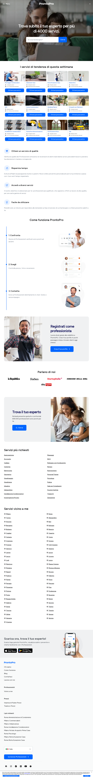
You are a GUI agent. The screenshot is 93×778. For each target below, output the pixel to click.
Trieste (50, 610)
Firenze (7, 545)
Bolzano (8, 529)
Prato (7, 595)
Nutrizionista (51, 471)
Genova (8, 549)
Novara (50, 572)
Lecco (7, 556)
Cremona (8, 541)
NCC (49, 459)
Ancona (7, 522)
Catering (7, 467)
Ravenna (50, 595)
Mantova (8, 564)
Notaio (49, 467)
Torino (7, 518)
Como (49, 537)
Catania (8, 537)
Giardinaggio (8, 478)
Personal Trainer (52, 474)
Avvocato (7, 459)
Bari (48, 522)
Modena (8, 568)
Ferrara (49, 541)
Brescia (50, 529)
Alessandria (51, 518)
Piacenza (8, 587)
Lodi (6, 560)
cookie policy (27, 773)
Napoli (7, 572)
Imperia (50, 549)
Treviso (7, 610)
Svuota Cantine (52, 490)
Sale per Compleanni (54, 486)
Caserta (50, 533)
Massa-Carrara (52, 564)
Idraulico (7, 486)
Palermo (50, 576)
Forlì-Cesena (51, 545)
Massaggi (50, 455)
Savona (50, 603)
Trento (49, 607)
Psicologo (50, 478)
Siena (7, 607)
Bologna (50, 525)
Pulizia (49, 482)
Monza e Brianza (53, 568)
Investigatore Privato (11, 498)
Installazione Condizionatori (14, 494)
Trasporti (50, 494)
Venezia (8, 618)
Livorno (50, 556)
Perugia (7, 583)
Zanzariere (51, 498)
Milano (7, 514)
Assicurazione (9, 455)
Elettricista (8, 471)
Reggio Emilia (9, 599)
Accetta (86, 775)
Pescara (50, 583)
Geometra (7, 474)
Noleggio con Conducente (56, 463)
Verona (49, 618)
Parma (7, 580)
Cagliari (7, 533)
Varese (49, 614)
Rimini (49, 599)
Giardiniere (8, 482)
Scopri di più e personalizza (11, 775)
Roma (49, 514)
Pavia (49, 580)
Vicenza (8, 622)
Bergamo (8, 525)
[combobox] (18, 749)
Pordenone (51, 591)
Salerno (7, 603)
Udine (7, 614)
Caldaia (6, 463)
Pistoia (7, 591)
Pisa (48, 587)
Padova (7, 576)
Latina (7, 553)
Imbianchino (8, 490)
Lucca (49, 560)
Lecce (49, 553)
